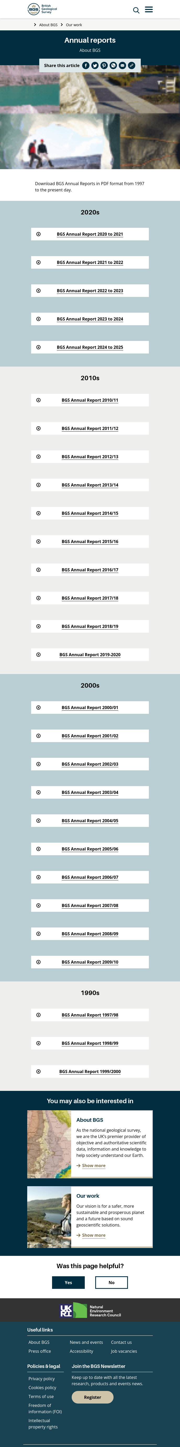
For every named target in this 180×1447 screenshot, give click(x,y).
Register (92, 1397)
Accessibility (81, 1351)
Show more (93, 1165)
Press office (40, 1351)
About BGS (48, 24)
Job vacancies (124, 1351)
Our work (74, 24)
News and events (86, 1342)
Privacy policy (42, 1379)
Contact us (121, 1342)
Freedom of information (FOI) (45, 1408)
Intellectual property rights (43, 1424)
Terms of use (41, 1396)
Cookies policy (42, 1387)
